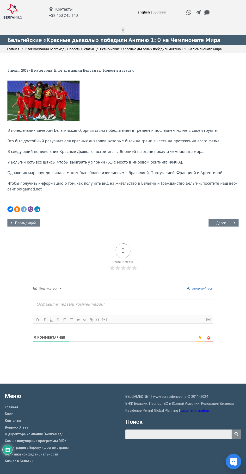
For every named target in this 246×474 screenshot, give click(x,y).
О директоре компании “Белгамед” (34, 434)
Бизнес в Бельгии (19, 461)
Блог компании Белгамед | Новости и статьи (94, 70)
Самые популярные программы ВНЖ (36, 441)
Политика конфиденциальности (31, 454)
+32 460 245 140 (63, 15)
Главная (11, 407)
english (143, 12)
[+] (104, 319)
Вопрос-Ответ (16, 427)
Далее (221, 223)
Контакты (64, 9)
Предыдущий (25, 223)
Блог (9, 414)
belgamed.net (29, 189)
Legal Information (195, 410)
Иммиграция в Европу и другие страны (37, 447)
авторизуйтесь (200, 288)
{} (97, 319)
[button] (123, 30)
